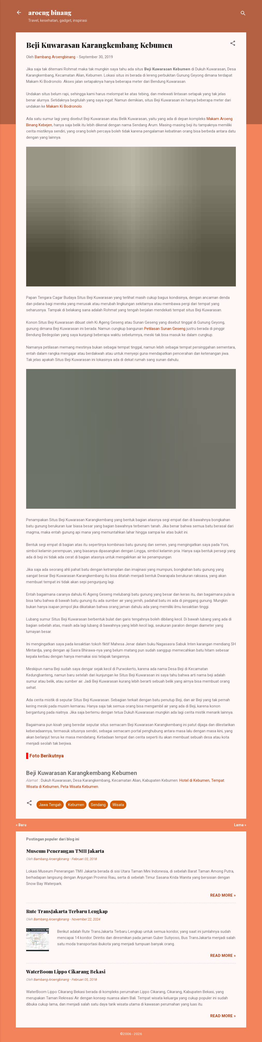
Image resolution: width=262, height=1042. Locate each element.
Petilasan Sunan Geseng (164, 328)
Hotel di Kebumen (194, 780)
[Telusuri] (243, 14)
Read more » (223, 895)
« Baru (21, 825)
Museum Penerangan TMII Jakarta (65, 851)
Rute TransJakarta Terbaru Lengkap (67, 911)
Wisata (118, 804)
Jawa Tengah (50, 804)
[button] (233, 44)
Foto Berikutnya (47, 755)
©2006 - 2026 (131, 1034)
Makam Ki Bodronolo (64, 106)
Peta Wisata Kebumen (79, 786)
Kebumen (76, 804)
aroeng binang (49, 12)
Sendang (98, 804)
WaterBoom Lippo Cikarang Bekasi (65, 972)
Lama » (240, 825)
